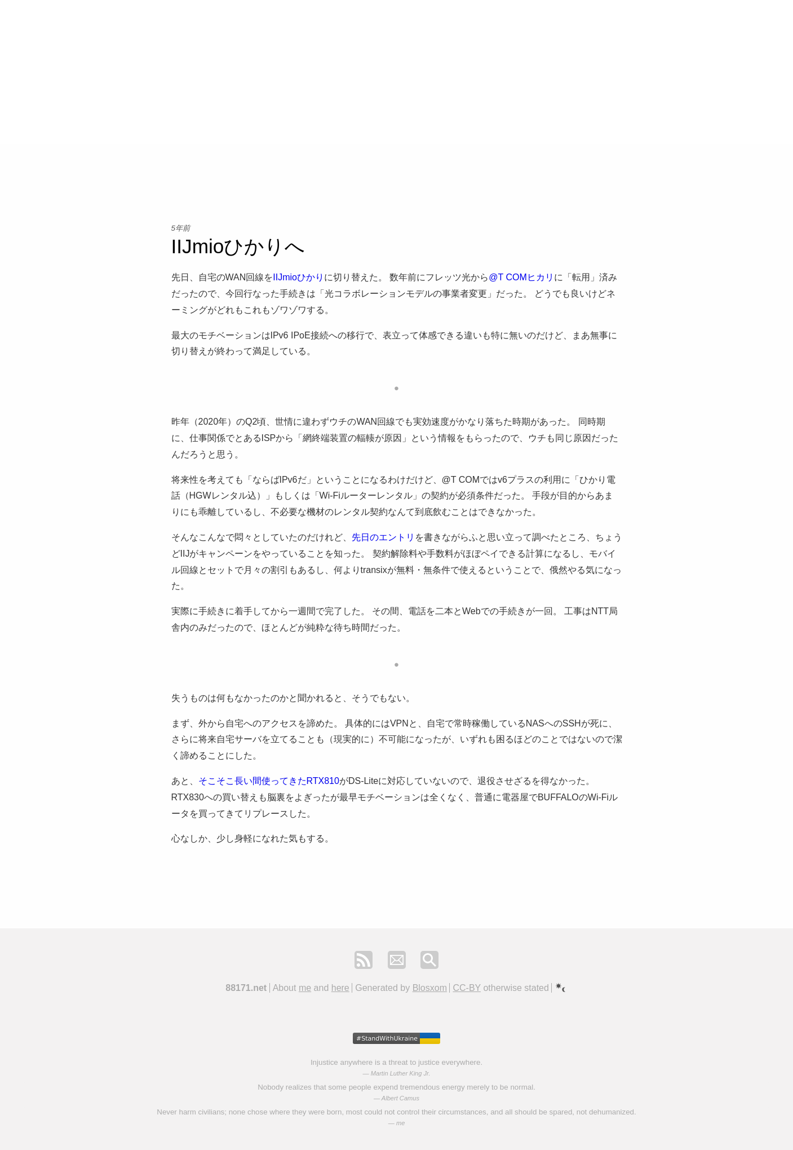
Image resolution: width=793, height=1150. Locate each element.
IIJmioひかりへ (238, 246)
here (340, 988)
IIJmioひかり (298, 277)
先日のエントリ (383, 537)
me (305, 988)
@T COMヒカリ (521, 277)
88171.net (246, 988)
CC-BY (467, 988)
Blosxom (430, 988)
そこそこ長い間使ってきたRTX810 (268, 781)
